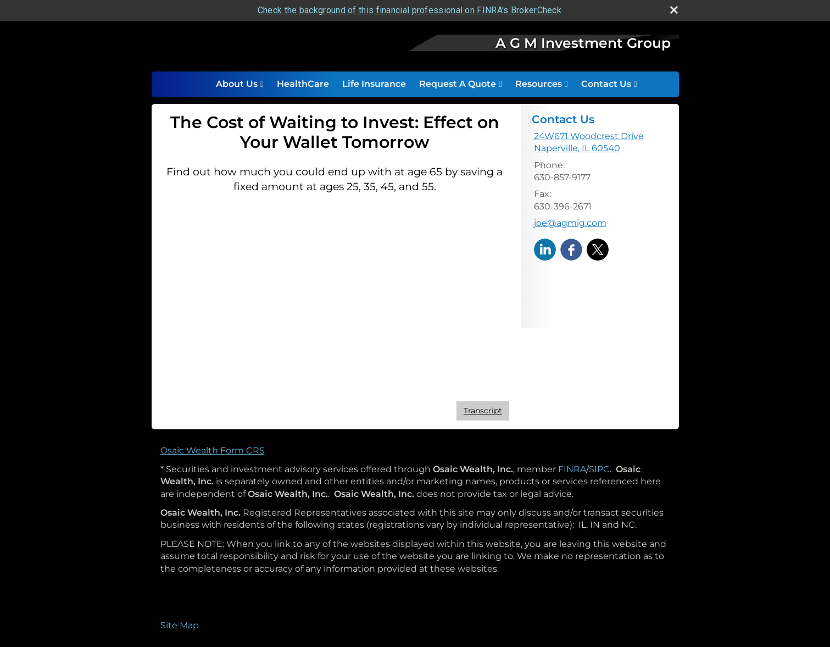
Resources (538, 84)
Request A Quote (457, 84)
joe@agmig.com (570, 223)
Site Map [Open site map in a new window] (179, 625)
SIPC (599, 469)
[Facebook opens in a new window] (571, 249)
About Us (237, 84)
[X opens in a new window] (598, 249)
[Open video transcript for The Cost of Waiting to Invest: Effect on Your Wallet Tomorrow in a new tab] (482, 411)
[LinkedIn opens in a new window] (545, 249)
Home (197, 84)
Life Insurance (374, 84)
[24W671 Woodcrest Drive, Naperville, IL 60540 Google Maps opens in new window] (589, 142)
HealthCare (303, 84)
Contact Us (606, 84)
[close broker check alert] (674, 9)
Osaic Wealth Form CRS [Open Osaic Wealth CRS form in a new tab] (212, 450)
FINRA (572, 469)
